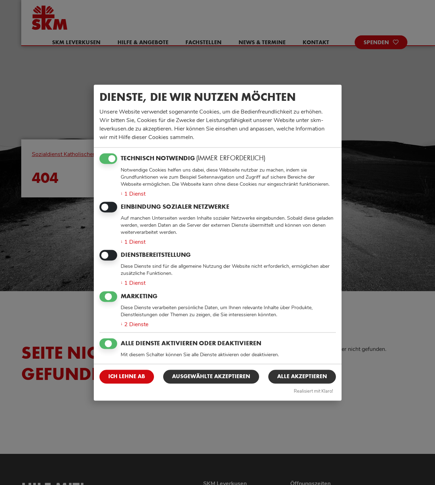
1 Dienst (133, 194)
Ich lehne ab (126, 376)
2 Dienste (134, 324)
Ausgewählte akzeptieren (211, 376)
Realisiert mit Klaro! (313, 391)
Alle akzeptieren (302, 376)
